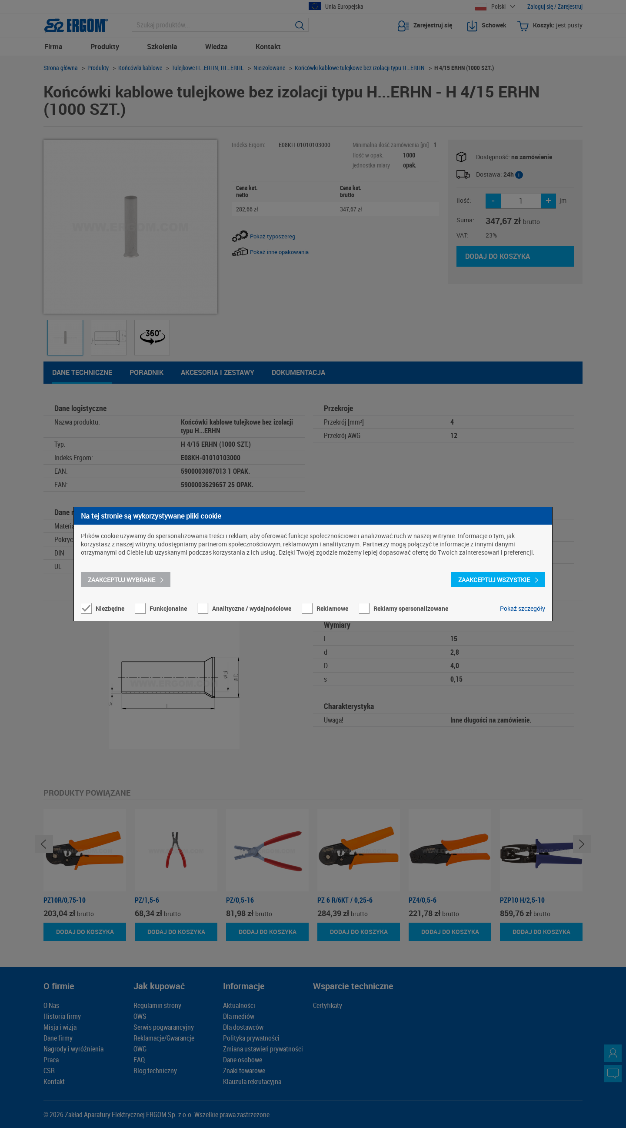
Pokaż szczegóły (522, 608)
